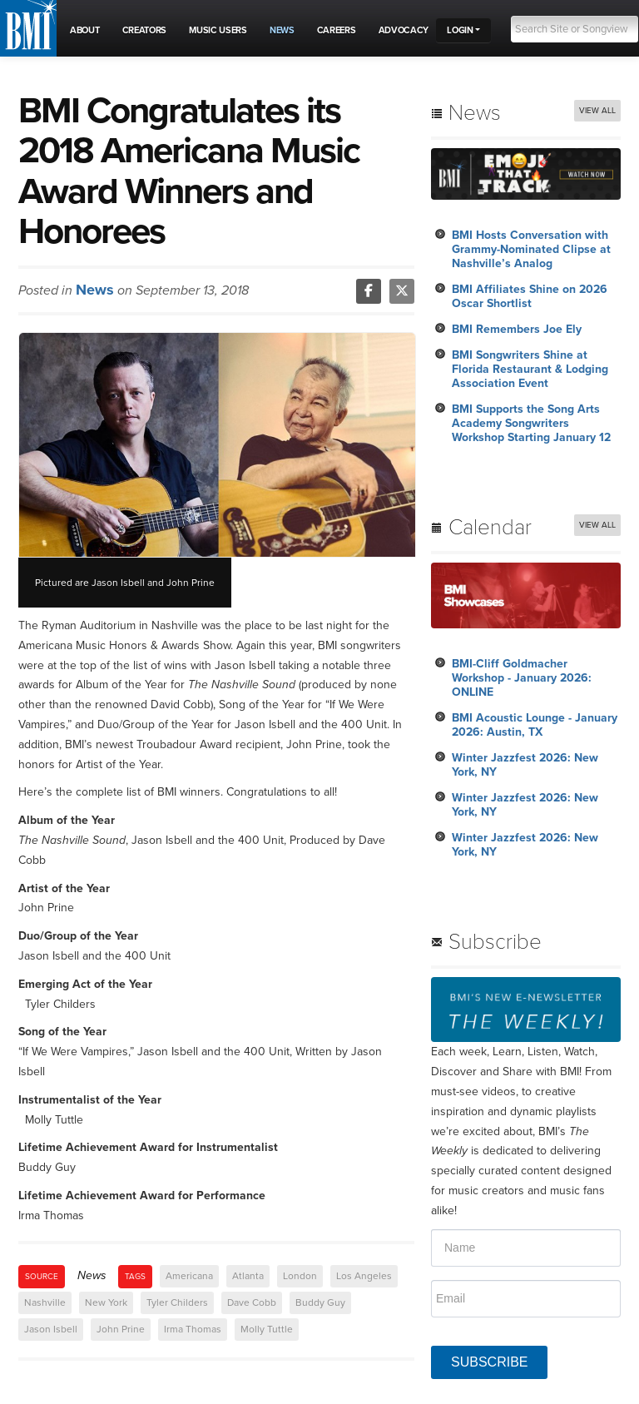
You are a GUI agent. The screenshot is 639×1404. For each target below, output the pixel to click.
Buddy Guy (320, 1302)
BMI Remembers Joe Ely (517, 329)
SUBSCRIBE (489, 1362)
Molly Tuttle (266, 1329)
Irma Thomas (192, 1329)
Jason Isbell (50, 1329)
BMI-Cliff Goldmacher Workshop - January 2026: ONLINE (522, 678)
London (300, 1276)
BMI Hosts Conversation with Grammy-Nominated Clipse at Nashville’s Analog (531, 249)
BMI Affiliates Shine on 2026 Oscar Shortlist (529, 296)
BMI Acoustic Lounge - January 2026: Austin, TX (534, 725)
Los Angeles (364, 1276)
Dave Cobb (251, 1302)
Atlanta (248, 1276)
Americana (189, 1276)
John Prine (121, 1329)
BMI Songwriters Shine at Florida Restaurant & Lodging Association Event (530, 369)
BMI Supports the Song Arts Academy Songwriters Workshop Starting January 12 (531, 423)
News (95, 289)
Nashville (45, 1302)
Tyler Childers (177, 1302)
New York (106, 1302)
